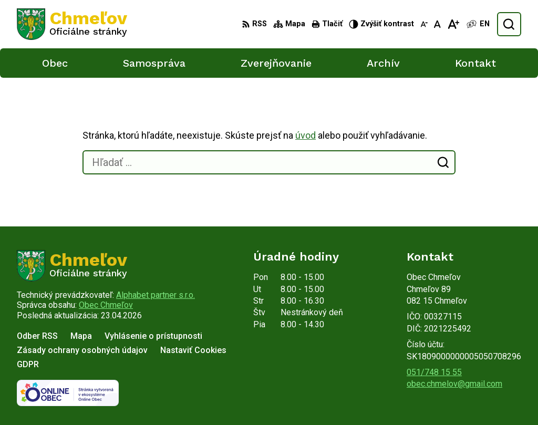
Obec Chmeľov (106, 305)
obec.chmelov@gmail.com (454, 384)
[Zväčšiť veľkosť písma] (453, 24)
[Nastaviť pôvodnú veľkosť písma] (437, 24)
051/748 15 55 (434, 372)
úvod (305, 135)
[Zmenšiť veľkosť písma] (424, 24)
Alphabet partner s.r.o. (155, 295)
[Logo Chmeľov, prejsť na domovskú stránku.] (72, 24)
